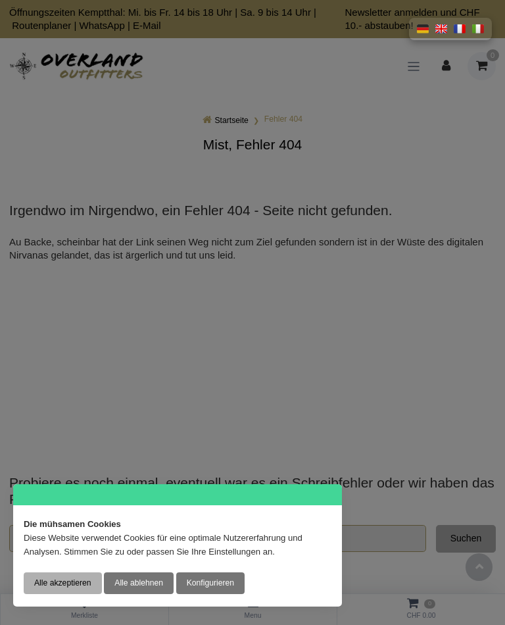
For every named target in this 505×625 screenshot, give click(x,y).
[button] (423, 29)
